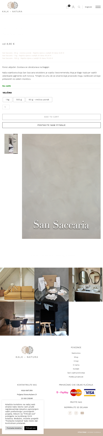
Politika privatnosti (76, 377)
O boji (76, 361)
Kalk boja (18, 28)
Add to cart (51, 117)
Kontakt (76, 369)
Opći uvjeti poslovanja (76, 373)
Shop (76, 357)
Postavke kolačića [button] (14, 428)
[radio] (7, 99)
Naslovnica (6, 28)
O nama (76, 365)
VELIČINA (7, 93)
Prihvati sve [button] (31, 428)
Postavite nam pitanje (52, 125)
